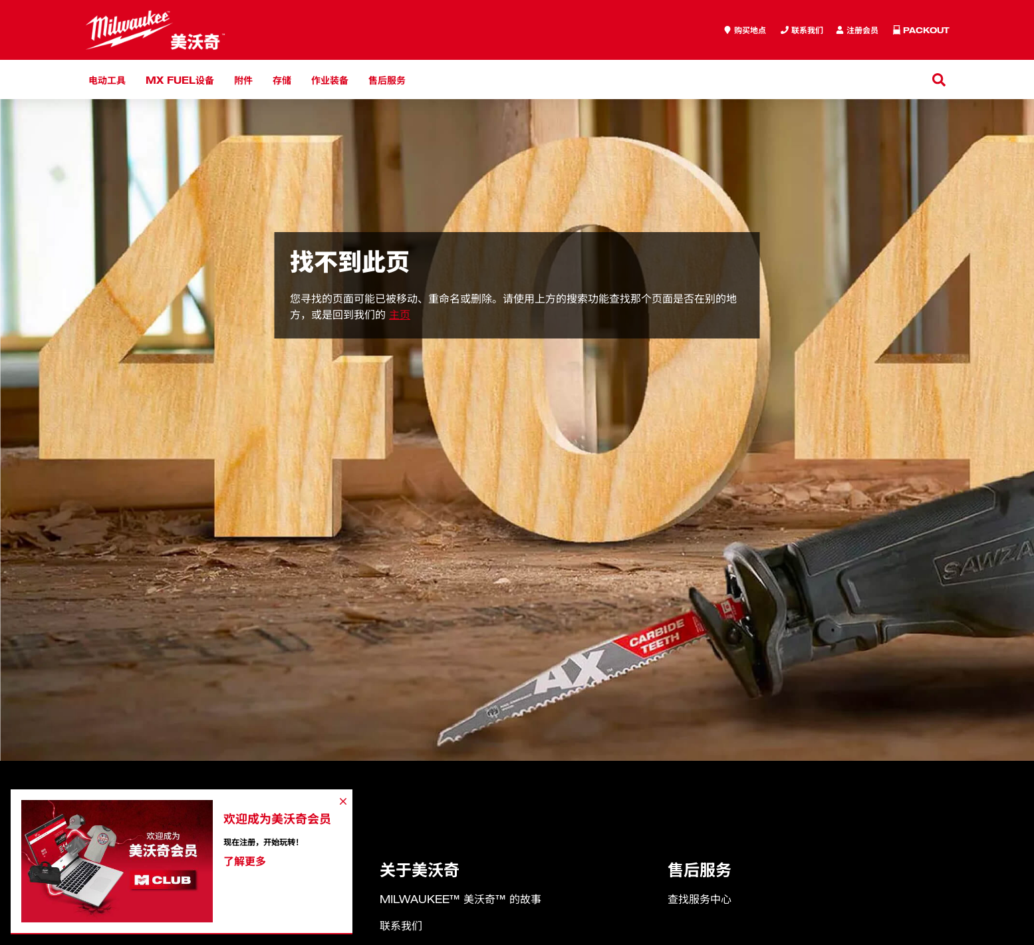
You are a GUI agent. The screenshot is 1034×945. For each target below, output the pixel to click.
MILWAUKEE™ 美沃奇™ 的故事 (460, 899)
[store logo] (155, 30)
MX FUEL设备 (180, 79)
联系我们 (401, 925)
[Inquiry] (857, 30)
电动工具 (107, 79)
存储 (282, 79)
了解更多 (244, 861)
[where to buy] (744, 30)
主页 (399, 314)
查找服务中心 (699, 899)
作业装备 (329, 79)
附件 (243, 79)
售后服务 (387, 79)
